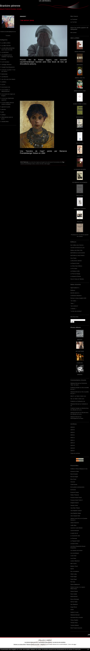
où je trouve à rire (5, 87)
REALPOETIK (73, 596)
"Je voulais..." (73, 300)
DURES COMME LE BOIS (79, 103)
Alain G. (72, 396)
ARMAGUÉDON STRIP (80, 90)
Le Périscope (73, 538)
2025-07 (72, 450)
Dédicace (72, 290)
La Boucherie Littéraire (76, 260)
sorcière (37, 163)
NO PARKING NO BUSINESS (79, 182)
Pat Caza (72, 581)
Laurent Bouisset (74, 530)
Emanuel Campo (74, 492)
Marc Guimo (73, 563)
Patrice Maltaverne (75, 584)
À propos (8, 35)
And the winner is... (75, 292)
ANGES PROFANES (80, 51)
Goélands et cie (81, 401)
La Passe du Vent (74, 263)
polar (2, 112)
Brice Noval (73, 479)
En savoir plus (76, 649)
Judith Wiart (73, 525)
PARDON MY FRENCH (80, 208)
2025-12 (72, 437)
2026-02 (72, 432)
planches (3, 109)
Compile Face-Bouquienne (8, 67)
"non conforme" (74, 306)
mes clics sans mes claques (8, 79)
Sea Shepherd (74, 604)
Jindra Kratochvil (74, 522)
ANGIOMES (80, 64)
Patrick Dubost (74, 591)
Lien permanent (49, 162)
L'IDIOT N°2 (80, 156)
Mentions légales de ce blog (33, 644)
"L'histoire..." (73, 308)
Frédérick (72, 401)
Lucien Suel (73, 555)
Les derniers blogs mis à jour (31, 642)
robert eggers (47, 163)
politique (3, 114)
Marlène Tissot (74, 566)
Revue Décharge (74, 599)
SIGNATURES (5, 121)
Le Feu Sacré (73, 268)
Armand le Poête (74, 471)
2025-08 (72, 448)
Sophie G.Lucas (74, 612)
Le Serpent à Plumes (75, 276)
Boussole (3, 59)
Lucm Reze (73, 558)
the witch (42, 163)
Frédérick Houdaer (75, 387)
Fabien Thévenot (74, 494)
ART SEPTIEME (80, 351)
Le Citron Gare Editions (76, 266)
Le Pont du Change (75, 273)
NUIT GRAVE (79, 195)
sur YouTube (73, 22)
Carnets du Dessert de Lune (77, 247)
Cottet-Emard (73, 484)
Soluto (72, 609)
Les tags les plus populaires (59, 642)
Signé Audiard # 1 (74, 287)
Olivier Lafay (73, 574)
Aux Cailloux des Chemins (76, 245)
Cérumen (72, 481)
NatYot (72, 568)
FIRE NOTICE (79, 143)
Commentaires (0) (57, 162)
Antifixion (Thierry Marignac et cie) (78, 468)
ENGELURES (79, 130)
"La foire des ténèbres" (76, 311)
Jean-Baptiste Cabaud (75, 510)
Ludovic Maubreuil (74, 560)
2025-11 (72, 440)
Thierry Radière (74, 620)
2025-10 (72, 442)
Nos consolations (74, 571)
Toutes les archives (75, 453)
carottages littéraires (6, 64)
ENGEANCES (79, 117)
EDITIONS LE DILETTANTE (77, 255)
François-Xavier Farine (76, 497)
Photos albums (75, 327)
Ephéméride (4, 74)
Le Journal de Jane (75, 535)
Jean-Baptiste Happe (75, 513)
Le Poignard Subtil (75, 541)
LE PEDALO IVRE (75, 271)
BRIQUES (79, 339)
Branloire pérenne (10, 5)
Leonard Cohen (74, 543)
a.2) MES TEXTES (6, 45)
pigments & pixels (5, 106)
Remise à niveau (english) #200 (78, 298)
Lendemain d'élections (76, 295)
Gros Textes (73, 258)
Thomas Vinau (74, 622)
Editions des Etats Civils (76, 250)
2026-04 (72, 427)
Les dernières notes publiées (45, 642)
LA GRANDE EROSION (80, 169)
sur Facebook (73, 19)
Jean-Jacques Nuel (75, 515)
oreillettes (3, 81)
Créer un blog (42, 640)
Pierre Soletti (73, 594)
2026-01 (72, 435)
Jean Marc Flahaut (75, 508)
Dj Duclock (73, 489)
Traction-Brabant (74, 625)
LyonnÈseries (4, 76)
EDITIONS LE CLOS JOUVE (77, 252)
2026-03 (72, 429)
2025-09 (72, 445)
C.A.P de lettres (5, 61)
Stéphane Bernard (74, 383)
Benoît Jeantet (74, 474)
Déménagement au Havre (76, 418)
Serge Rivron (73, 607)
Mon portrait (73, 32)
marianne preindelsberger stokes (27, 163)
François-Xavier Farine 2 (76, 500)
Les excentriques (74, 553)
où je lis (3, 84)
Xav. (71, 398)
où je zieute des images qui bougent (37, 162)
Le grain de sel (74, 533)
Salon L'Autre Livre (81, 396)
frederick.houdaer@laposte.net (8, 31)
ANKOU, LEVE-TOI (80, 77)
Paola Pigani (73, 576)
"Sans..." (72, 303)
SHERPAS (79, 374)
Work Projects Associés (76, 627)
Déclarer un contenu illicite (20, 644)
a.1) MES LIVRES (5, 42)
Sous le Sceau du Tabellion (77, 279)
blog (75, 644)
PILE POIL (79, 221)
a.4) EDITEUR (5, 52)
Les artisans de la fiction (76, 550)
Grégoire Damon (74, 502)
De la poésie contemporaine (77, 487)
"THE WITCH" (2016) (27, 20)
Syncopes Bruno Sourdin (76, 617)
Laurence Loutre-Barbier (76, 527)
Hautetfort (49, 640)
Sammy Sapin (73, 601)
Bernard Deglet (74, 476)
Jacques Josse (74, 505)
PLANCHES (80, 362)
